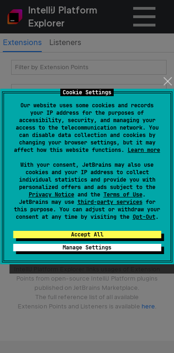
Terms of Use (122, 194)
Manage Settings (87, 247)
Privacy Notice (51, 194)
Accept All (87, 234)
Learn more (144, 150)
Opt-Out (144, 217)
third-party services (109, 202)
